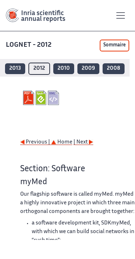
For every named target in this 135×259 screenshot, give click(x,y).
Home (61, 142)
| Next (83, 142)
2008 (113, 68)
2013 (15, 68)
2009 (88, 68)
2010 (64, 68)
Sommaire (114, 45)
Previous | (35, 142)
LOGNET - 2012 (29, 45)
